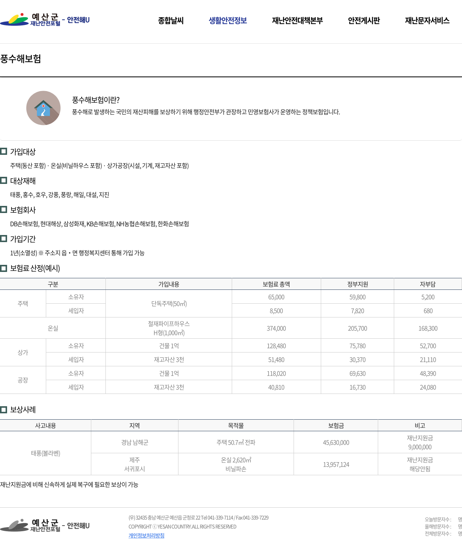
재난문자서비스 (427, 20)
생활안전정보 (228, 20)
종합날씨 (170, 20)
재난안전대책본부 (297, 20)
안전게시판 (364, 20)
